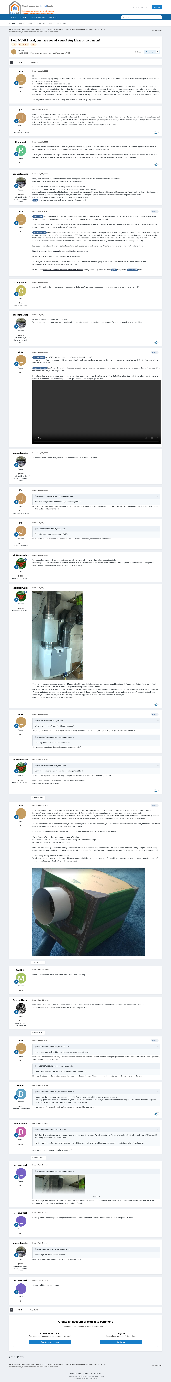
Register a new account (50, 1342)
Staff (50, 23)
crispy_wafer (20, 282)
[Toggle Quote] (36, 496)
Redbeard (20, 142)
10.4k (21, 195)
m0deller (20, 970)
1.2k (21, 303)
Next (20, 62)
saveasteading (20, 174)
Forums (12, 23)
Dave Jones (20, 1123)
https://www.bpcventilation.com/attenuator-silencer (63, 270)
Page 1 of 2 (34, 62)
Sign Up (157, 7)
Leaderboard (54, 17)
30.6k (21, 576)
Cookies (97, 1373)
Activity (13, 17)
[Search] (133, 17)
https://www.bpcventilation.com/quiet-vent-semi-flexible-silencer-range (60, 251)
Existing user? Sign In (140, 7)
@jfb (35, 200)
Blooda (20, 1085)
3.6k (21, 1144)
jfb (20, 109)
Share (137, 52)
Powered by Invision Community (85, 1378)
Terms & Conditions (38, 17)
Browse (23, 18)
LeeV (22, 51)
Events (21, 23)
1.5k (21, 163)
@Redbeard (38, 216)
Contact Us (87, 1373)
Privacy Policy (75, 1373)
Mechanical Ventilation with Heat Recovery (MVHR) (51, 53)
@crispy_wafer (39, 357)
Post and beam (20, 1000)
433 (21, 1106)
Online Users (61, 23)
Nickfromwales (20, 555)
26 (21, 990)
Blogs (30, 23)
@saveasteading (40, 232)
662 (21, 130)
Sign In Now (121, 1342)
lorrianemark (20, 1165)
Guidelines (41, 23)
